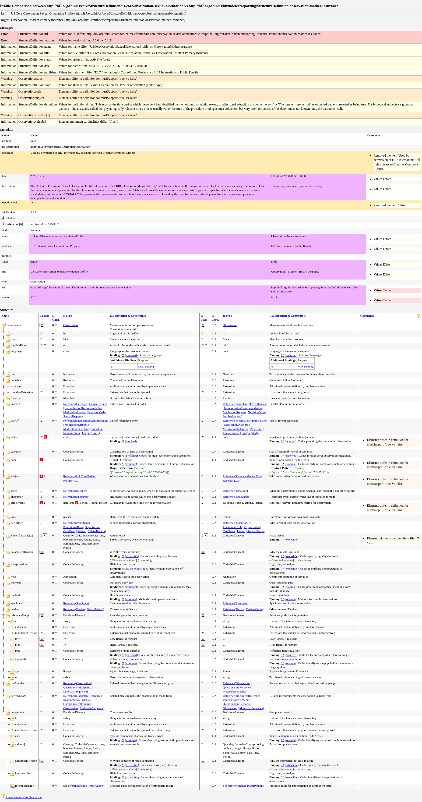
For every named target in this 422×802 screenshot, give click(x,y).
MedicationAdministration (92, 420)
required (131, 441)
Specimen (82, 603)
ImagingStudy (90, 432)
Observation (70, 325)
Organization (92, 527)
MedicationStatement (76, 428)
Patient (82, 531)
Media (86, 699)
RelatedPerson (96, 531)
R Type (227, 315)
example (131, 463)
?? (123, 355)
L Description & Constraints (128, 315)
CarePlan (81, 403)
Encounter (82, 496)
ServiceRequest (72, 416)
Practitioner (83, 522)
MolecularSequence (75, 691)
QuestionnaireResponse (77, 687)
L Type (67, 315)
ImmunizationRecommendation (83, 408)
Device (80, 609)
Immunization (71, 432)
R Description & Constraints (287, 315)
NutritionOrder (97, 412)
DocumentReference (88, 695)
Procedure (97, 428)
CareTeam (69, 531)
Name (5, 315)
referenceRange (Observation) (86, 785)
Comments (367, 315)
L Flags (44, 315)
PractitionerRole (73, 527)
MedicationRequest (74, 412)
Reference (69, 403)
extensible (292, 539)
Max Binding (146, 366)
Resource (81, 490)
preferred (131, 355)
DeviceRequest (98, 403)
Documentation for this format (22, 797)
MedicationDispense (77, 424)
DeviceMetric (95, 609)
